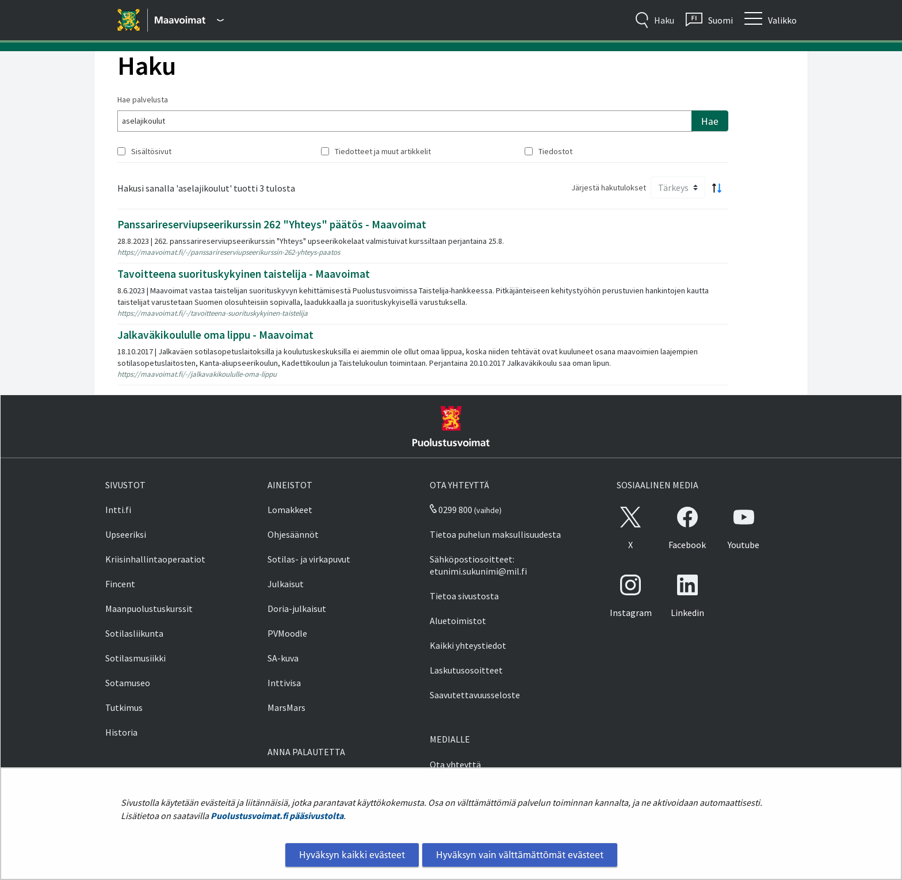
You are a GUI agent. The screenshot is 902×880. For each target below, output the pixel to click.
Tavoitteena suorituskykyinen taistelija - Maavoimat (243, 274)
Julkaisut (285, 584)
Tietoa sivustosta (464, 596)
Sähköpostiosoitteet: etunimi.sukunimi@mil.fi (478, 565)
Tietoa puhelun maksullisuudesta (495, 534)
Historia (121, 732)
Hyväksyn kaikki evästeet (352, 854)
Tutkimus (124, 707)
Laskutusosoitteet (466, 670)
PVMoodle (287, 633)
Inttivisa (284, 682)
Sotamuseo (127, 682)
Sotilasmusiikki (135, 658)
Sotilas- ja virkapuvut (308, 559)
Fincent (120, 584)
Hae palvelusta (142, 99)
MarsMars (286, 707)
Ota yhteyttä (455, 764)
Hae (709, 121)
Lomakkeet (289, 509)
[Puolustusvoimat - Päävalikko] (189, 20)
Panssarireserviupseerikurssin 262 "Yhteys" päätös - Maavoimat (271, 224)
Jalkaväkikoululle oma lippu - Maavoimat (215, 335)
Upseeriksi (125, 534)
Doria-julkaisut (296, 608)
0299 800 (451, 509)
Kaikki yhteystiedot (468, 645)
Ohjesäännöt (293, 534)
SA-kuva (283, 658)
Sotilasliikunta (134, 633)
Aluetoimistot (458, 620)
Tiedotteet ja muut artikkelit (383, 151)
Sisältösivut (151, 151)
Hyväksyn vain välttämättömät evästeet (519, 854)
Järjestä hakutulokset (608, 187)
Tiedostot (555, 151)
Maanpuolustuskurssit (149, 608)
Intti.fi (118, 509)
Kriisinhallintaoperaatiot (155, 559)
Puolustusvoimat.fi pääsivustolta (277, 815)
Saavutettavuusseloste (475, 695)
